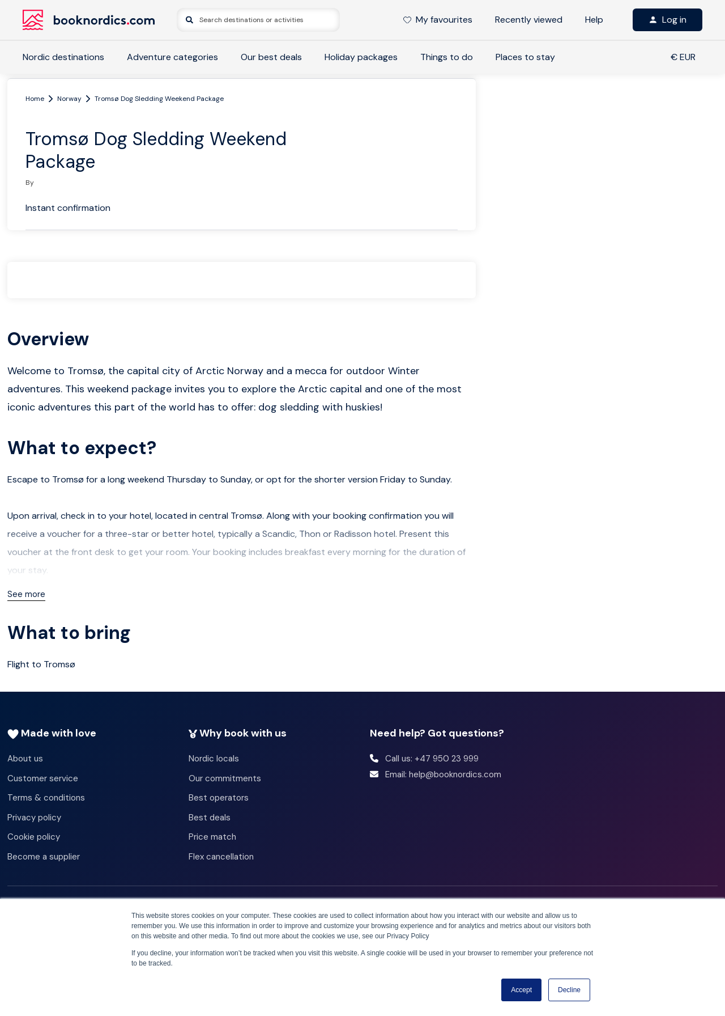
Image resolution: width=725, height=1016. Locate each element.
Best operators (219, 797)
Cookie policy (33, 837)
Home (34, 98)
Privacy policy (34, 817)
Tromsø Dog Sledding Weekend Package (159, 98)
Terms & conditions (46, 797)
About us (25, 758)
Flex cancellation (221, 856)
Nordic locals (214, 758)
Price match (212, 837)
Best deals (210, 817)
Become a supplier (43, 856)
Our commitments (225, 778)
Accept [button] (521, 990)
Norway (69, 98)
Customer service (42, 778)
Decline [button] (569, 990)
